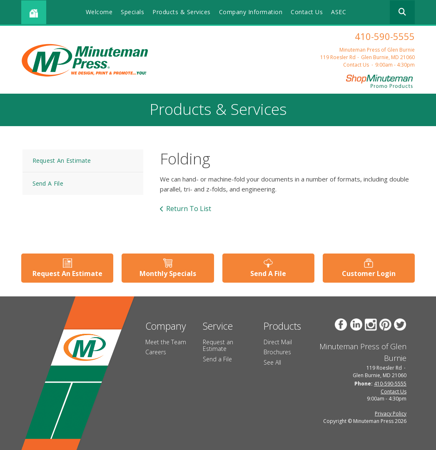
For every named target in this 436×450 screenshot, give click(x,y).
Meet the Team (165, 342)
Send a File (217, 359)
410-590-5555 (385, 36)
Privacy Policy (390, 413)
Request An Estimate (61, 160)
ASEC (338, 12)
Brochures (277, 352)
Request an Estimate (218, 345)
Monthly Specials (168, 273)
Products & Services (181, 12)
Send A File (47, 183)
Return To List (188, 208)
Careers (155, 352)
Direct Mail (278, 342)
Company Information (251, 12)
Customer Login (369, 273)
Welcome (99, 12)
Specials (132, 12)
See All (272, 362)
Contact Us (307, 12)
